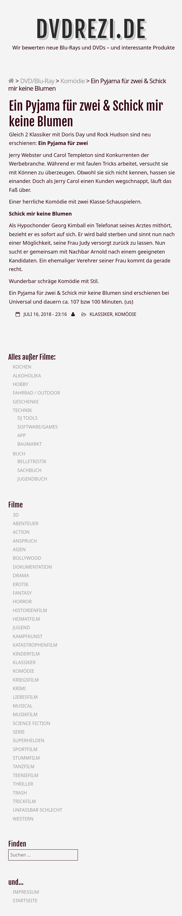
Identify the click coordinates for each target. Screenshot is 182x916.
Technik (22, 410)
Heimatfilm (26, 619)
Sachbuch (29, 470)
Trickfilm (24, 801)
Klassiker (101, 314)
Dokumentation (32, 567)
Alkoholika (27, 376)
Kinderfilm (26, 654)
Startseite (25, 900)
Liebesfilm (25, 697)
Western (23, 819)
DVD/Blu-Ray (37, 80)
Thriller (23, 784)
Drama (21, 575)
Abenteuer (26, 523)
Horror (22, 601)
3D (16, 515)
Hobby (20, 384)
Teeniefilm (26, 775)
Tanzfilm (24, 766)
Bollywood (27, 558)
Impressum (26, 892)
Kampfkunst (28, 636)
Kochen (22, 367)
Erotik (21, 584)
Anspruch (25, 541)
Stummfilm (26, 758)
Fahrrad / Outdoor (36, 393)
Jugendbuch (32, 479)
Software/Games (37, 427)
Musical (23, 706)
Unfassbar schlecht (37, 810)
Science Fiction (31, 723)
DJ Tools (27, 418)
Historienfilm (30, 610)
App (21, 435)
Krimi (19, 688)
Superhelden (29, 740)
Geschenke (26, 402)
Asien (19, 549)
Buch (19, 454)
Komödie (72, 80)
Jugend (21, 627)
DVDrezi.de (91, 29)
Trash (20, 793)
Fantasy (22, 593)
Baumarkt (29, 444)
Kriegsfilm (26, 680)
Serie (19, 732)
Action (21, 532)
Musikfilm (25, 714)
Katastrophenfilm (35, 645)
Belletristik (31, 461)
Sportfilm (25, 749)
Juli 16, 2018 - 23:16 (45, 314)
